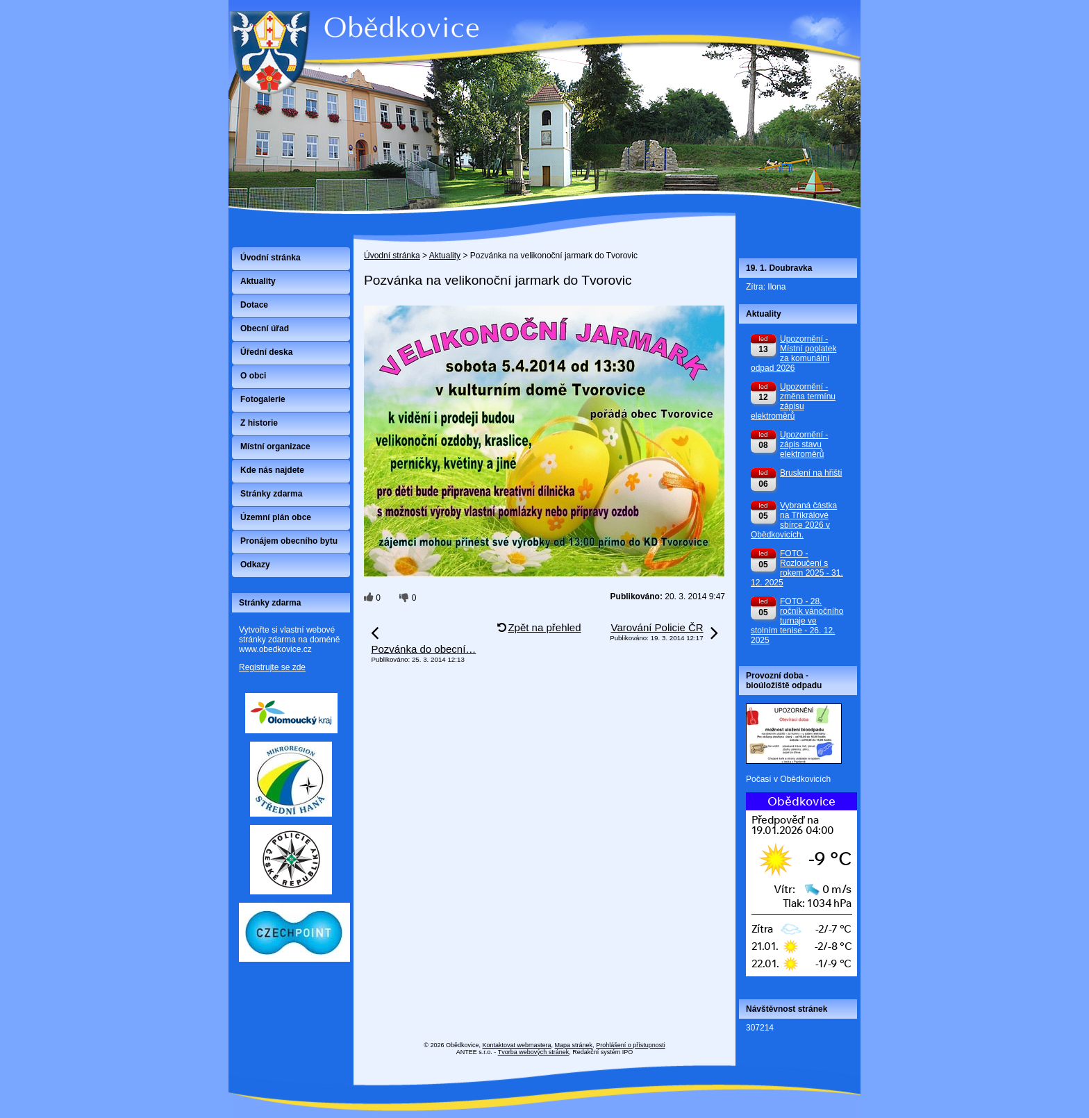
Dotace (254, 305)
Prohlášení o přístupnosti (630, 1045)
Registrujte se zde (272, 667)
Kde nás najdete (272, 470)
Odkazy (255, 564)
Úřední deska (266, 352)
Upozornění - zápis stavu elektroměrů (804, 444)
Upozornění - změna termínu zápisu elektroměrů (793, 401)
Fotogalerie (262, 399)
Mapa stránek (574, 1045)
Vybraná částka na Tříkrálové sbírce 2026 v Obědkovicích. (794, 520)
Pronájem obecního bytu (289, 541)
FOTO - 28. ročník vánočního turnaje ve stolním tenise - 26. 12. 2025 (797, 620)
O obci (253, 376)
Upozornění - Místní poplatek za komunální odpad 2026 (793, 353)
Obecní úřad (264, 328)
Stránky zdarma (271, 494)
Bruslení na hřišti (811, 473)
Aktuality (444, 255)
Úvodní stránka (392, 255)
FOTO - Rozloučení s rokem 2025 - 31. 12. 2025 (797, 568)
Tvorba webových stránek (534, 1052)
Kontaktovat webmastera (517, 1045)
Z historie (259, 423)
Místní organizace (275, 446)
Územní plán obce (275, 517)
